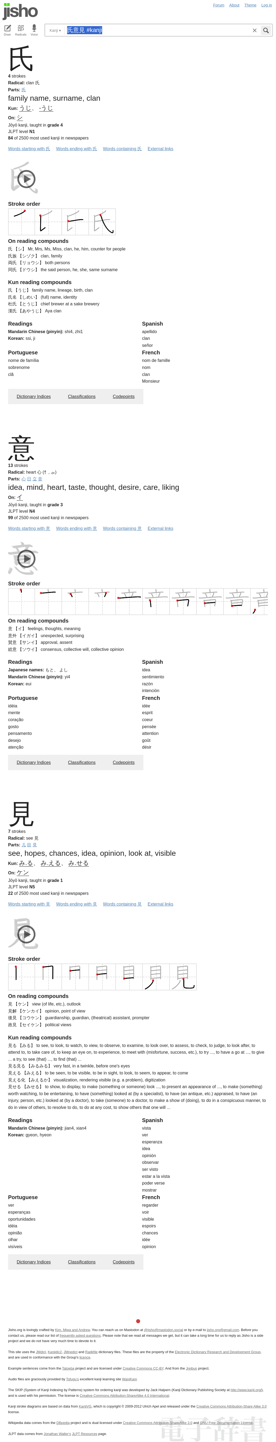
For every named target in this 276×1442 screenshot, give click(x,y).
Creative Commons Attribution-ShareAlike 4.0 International (124, 1396)
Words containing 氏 (122, 148)
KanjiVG (85, 1406)
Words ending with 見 (76, 904)
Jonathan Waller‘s (57, 1434)
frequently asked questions (80, 1335)
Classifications (81, 396)
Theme (250, 5)
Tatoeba (68, 1368)
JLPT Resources (84, 1434)
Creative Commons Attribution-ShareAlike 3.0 (157, 1423)
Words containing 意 (122, 528)
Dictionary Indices (34, 396)
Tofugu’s (72, 1379)
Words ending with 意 (76, 528)
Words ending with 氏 (76, 148)
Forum (219, 5)
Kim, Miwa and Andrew (72, 1330)
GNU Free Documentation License (226, 1423)
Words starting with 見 (29, 904)
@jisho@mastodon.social (163, 1330)
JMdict (41, 1352)
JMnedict (70, 1352)
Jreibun (191, 1368)
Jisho (20, 11)
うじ (25, 107)
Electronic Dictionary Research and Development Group (218, 1352)
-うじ (46, 107)
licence (85, 1357)
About (234, 5)
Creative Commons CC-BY (143, 1368)
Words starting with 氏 (29, 148)
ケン (23, 872)
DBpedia (63, 1423)
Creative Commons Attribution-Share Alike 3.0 (231, 1406)
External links (160, 148)
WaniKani (129, 1379)
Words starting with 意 (29, 528)
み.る (26, 863)
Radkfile (91, 1352)
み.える (51, 863)
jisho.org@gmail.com (223, 1330)
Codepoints (124, 396)
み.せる (78, 863)
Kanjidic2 (55, 1352)
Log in (266, 5)
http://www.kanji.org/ (246, 1390)
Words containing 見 (122, 904)
